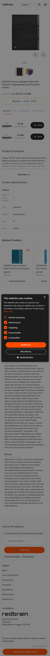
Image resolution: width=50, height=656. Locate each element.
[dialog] (25, 328)
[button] (25, 357)
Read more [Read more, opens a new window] (8, 311)
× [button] (44, 297)
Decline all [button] (25, 351)
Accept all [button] (26, 345)
